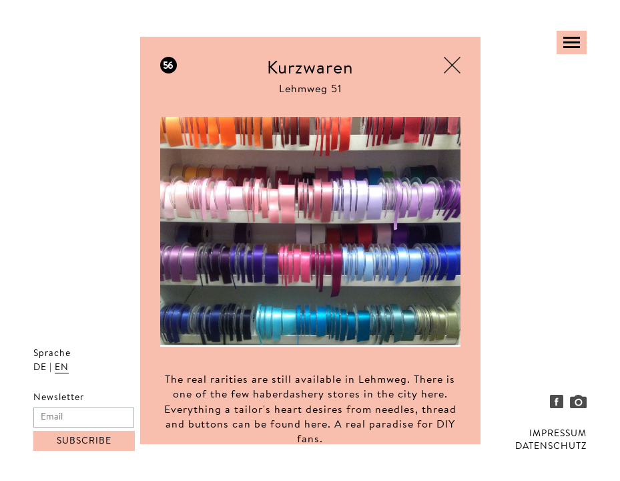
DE (40, 368)
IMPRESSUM (558, 434)
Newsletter (58, 398)
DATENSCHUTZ (551, 447)
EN (62, 368)
